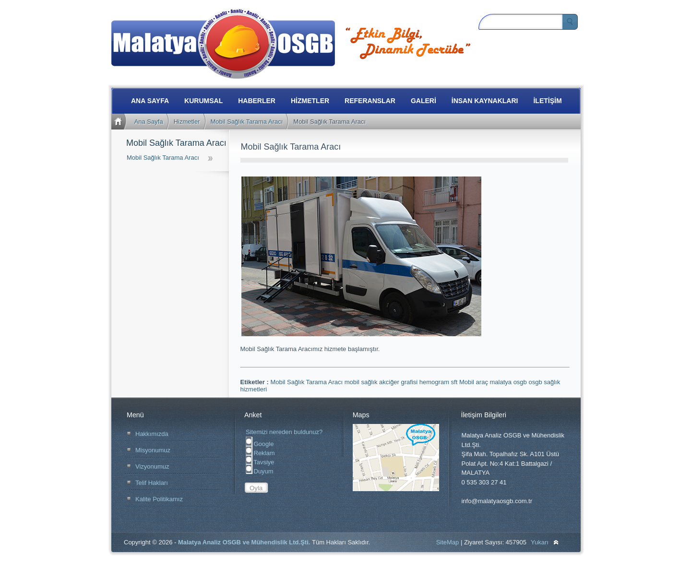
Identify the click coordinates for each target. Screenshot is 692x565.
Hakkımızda (151, 433)
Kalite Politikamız (159, 499)
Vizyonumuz (152, 466)
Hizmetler (187, 121)
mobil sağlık (362, 382)
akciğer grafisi (399, 382)
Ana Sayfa (148, 121)
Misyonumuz (152, 450)
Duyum (260, 471)
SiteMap (447, 542)
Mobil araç (474, 382)
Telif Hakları (151, 482)
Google (260, 443)
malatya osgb (509, 382)
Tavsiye (260, 462)
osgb (536, 382)
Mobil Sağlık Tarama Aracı (247, 121)
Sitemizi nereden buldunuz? (284, 432)
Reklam (260, 453)
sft (455, 382)
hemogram (435, 382)
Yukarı (540, 542)
